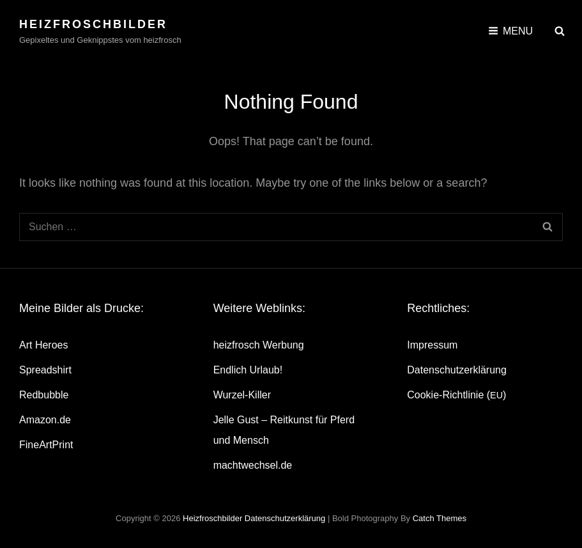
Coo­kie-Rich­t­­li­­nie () (456, 394)
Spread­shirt (45, 369)
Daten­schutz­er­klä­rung (457, 369)
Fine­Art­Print (46, 444)
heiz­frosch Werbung (258, 345)
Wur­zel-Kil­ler (242, 394)
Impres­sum (432, 345)
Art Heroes (43, 345)
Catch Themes (439, 518)
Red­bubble (43, 394)
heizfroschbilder (93, 24)
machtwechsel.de (253, 465)
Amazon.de (45, 419)
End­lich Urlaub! (248, 369)
